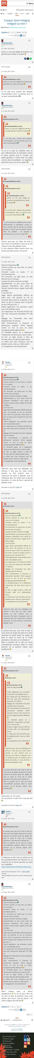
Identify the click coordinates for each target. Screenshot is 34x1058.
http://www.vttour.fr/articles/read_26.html (17, 867)
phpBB (12, 1024)
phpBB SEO (20, 1029)
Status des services (9, 1054)
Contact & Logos (8, 1039)
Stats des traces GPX (10, 1052)
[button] (15, 35)
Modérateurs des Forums (18, 27)
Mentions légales (8, 1043)
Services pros (7, 1041)
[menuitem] (5, 10)
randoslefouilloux (6, 43)
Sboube (7, 362)
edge (17, 487)
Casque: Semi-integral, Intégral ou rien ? (17, 22)
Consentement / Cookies (11, 1050)
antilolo (8, 811)
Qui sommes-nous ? (9, 1036)
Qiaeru (24, 1026)
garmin (24, 871)
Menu (31, 3)
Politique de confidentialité (7, 1046)
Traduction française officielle (14, 1026)
